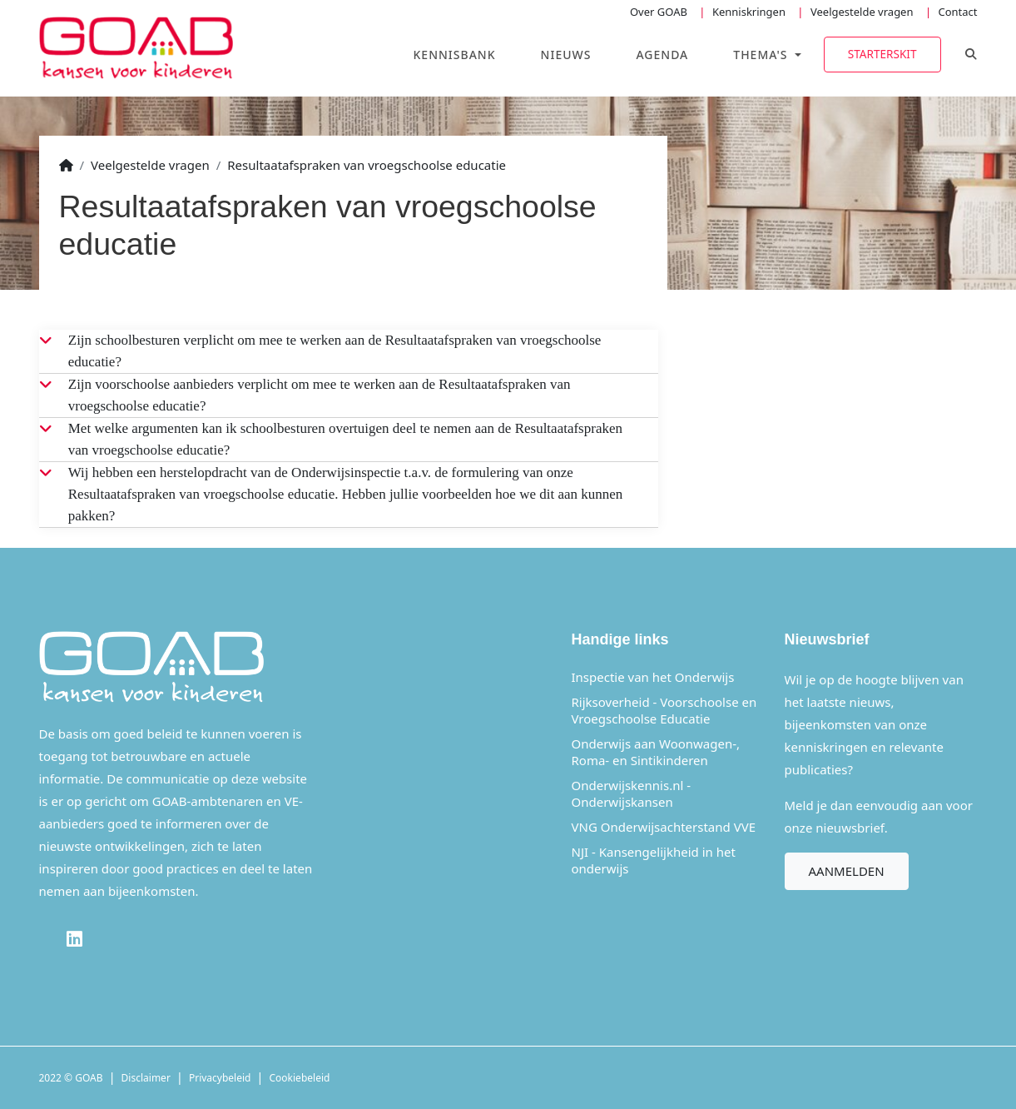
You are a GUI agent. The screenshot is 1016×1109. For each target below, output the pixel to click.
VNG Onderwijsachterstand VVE (664, 826)
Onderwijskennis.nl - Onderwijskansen (631, 793)
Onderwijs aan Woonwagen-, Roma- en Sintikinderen (656, 751)
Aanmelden (847, 871)
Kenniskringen (749, 11)
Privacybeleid (220, 1078)
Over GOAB (658, 11)
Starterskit (882, 54)
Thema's (762, 54)
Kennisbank (455, 54)
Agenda (662, 54)
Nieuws (566, 54)
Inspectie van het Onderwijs (653, 677)
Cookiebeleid (300, 1078)
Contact (957, 11)
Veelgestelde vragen (862, 11)
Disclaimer (146, 1078)
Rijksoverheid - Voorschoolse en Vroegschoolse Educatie (664, 710)
